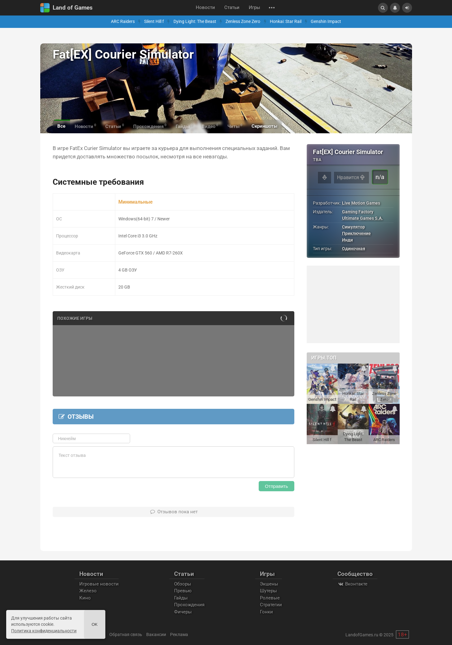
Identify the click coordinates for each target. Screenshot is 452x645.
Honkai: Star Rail (285, 21)
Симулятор (353, 226)
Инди (347, 239)
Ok (95, 624)
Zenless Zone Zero (243, 21)
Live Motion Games (361, 203)
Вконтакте (352, 584)
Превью (182, 591)
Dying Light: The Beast (194, 21)
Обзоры (182, 584)
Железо (88, 591)
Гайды (181, 598)
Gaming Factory (357, 211)
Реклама (179, 634)
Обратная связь (125, 634)
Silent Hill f (154, 21)
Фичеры (183, 612)
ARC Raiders (123, 21)
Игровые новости (99, 584)
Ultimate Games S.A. (362, 218)
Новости (205, 7)
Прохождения (189, 604)
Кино (85, 598)
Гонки (266, 612)
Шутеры (268, 591)
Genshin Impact (326, 21)
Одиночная (353, 248)
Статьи (231, 7)
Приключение (356, 233)
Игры (254, 7)
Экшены (269, 584)
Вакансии (156, 634)
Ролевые (270, 598)
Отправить (276, 486)
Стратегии (271, 604)
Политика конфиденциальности (44, 630)
